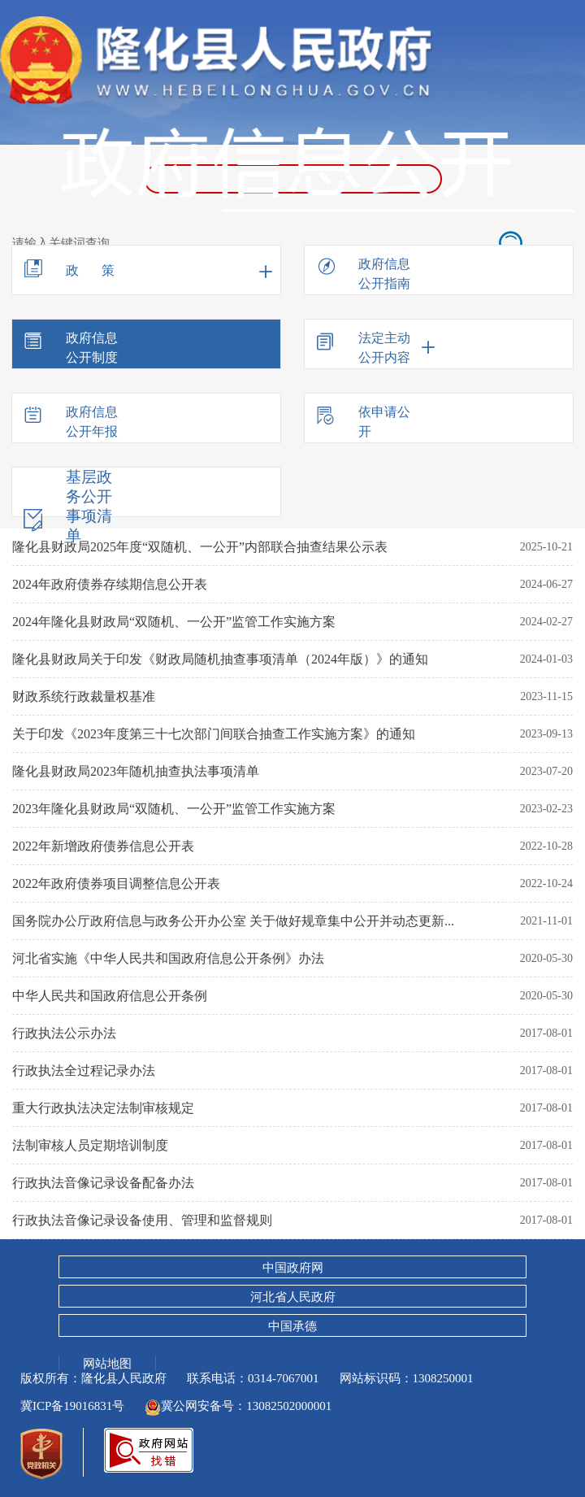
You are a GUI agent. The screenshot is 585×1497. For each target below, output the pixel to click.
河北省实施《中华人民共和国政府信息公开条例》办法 (168, 958)
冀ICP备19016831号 (72, 1405)
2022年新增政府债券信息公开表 (103, 846)
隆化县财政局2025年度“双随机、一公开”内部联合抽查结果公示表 (200, 547)
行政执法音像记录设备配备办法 (103, 1183)
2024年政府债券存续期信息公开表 (109, 584)
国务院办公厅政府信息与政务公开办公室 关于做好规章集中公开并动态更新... (233, 921)
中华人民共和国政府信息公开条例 (109, 996)
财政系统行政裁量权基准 (83, 696)
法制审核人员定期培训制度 (90, 1145)
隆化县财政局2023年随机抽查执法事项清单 (135, 771)
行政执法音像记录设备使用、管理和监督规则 (142, 1220)
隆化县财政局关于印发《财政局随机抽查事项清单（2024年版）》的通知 (220, 659)
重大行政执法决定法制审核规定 (103, 1108)
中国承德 (292, 1326)
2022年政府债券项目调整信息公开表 (116, 883)
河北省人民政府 (293, 1296)
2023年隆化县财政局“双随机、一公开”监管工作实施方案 (174, 809)
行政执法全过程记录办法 (83, 1070)
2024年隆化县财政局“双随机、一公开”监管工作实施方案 (174, 622)
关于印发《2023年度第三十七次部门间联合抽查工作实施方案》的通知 (213, 734)
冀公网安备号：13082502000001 (238, 1405)
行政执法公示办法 (64, 1033)
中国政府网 (292, 1267)
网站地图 (107, 1362)
